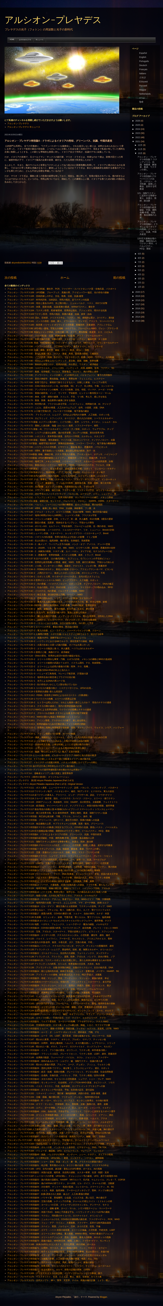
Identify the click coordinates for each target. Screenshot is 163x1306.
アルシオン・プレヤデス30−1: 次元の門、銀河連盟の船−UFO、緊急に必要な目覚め (46, 612)
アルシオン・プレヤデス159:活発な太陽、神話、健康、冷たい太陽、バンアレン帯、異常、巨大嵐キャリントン (60, 1126)
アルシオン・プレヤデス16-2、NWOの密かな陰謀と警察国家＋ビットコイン (43, 717)
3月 (140, 278)
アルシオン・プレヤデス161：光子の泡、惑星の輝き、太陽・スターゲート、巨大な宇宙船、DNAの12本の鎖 (59, 1133)
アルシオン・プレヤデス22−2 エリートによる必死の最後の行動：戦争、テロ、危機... (48, 666)
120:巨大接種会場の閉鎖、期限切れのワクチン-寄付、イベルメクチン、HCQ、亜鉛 (147, 243)
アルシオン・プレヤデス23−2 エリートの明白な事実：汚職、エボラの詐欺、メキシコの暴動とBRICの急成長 (59, 659)
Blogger (103, 1297)
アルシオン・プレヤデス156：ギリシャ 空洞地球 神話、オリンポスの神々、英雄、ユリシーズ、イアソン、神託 (60, 1115)
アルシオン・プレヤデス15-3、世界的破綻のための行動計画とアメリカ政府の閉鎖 (46, 724)
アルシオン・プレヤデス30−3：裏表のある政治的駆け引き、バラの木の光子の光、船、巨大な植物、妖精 (57, 602)
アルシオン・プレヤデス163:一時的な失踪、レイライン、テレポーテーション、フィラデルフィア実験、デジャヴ (61, 1143)
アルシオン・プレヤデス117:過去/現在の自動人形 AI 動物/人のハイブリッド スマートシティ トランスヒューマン (60, 809)
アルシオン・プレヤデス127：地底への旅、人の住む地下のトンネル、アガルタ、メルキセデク (52, 895)
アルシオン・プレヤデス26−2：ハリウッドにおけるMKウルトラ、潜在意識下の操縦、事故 (50, 641)
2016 (138, 308)
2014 (138, 317)
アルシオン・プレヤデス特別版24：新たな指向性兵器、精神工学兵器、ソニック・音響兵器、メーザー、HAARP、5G (63, 971)
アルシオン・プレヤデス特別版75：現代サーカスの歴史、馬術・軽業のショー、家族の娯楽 (50, 1262)
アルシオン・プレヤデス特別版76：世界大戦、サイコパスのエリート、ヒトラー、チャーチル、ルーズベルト (59, 1266)
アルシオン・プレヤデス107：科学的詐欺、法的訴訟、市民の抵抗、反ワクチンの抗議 (48, 299)
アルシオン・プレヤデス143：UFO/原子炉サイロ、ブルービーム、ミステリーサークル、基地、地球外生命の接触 (61, 1003)
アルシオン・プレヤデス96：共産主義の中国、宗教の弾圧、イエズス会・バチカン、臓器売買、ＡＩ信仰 (57, 339)
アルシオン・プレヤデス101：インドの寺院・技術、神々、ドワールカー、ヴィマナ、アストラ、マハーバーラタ (60, 321)
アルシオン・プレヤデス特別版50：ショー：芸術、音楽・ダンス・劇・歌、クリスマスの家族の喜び (55, 1161)
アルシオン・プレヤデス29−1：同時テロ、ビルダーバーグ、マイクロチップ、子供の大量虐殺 (52, 620)
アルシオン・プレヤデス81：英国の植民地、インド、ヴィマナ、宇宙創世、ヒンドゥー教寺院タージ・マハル (59, 393)
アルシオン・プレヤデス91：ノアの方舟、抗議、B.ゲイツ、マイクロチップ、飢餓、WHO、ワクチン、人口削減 (60, 357)
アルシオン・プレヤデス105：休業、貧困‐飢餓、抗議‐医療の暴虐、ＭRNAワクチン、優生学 (51, 307)
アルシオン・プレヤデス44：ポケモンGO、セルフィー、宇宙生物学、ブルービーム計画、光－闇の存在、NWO (60, 526)
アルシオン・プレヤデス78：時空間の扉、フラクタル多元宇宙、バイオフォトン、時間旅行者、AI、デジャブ (59, 404)
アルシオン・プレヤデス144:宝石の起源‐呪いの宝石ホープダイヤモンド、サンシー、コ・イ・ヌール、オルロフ (60, 1010)
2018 (138, 300)
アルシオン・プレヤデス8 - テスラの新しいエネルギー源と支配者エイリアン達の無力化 (49, 759)
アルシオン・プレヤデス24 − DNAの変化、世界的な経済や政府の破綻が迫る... (44, 656)
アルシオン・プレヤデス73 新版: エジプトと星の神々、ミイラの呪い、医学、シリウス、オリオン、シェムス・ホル (62, 422)
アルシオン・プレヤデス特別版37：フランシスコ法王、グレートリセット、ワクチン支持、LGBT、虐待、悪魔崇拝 (62, 1054)
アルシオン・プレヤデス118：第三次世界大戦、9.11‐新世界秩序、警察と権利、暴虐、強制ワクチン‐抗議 (57, 813)
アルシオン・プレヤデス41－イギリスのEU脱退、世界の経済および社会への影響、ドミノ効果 (52, 537)
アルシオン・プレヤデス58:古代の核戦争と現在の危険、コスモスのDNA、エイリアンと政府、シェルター (57, 476)
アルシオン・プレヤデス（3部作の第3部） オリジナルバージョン (38, 777)
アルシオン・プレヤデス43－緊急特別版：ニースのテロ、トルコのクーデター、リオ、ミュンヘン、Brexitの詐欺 (60, 530)
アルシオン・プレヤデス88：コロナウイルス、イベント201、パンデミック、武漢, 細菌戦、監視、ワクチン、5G (60, 368)
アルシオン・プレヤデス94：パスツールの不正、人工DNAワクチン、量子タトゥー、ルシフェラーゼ (55, 346)
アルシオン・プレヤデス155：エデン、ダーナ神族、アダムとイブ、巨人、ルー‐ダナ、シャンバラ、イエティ (59, 1108)
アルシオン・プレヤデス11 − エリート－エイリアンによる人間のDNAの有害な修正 (46, 748)
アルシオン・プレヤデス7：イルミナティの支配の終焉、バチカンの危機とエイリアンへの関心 (52, 762)
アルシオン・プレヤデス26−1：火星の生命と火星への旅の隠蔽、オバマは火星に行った (48, 645)
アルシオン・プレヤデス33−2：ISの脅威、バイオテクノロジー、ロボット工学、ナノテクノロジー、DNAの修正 (60, 584)
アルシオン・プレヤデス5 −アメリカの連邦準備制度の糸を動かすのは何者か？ (44, 769)
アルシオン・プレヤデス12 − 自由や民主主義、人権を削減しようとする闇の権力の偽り (48, 744)
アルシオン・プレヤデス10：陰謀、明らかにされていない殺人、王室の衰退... (44, 751)
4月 (140, 274)
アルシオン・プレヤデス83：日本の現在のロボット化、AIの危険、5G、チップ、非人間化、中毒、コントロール (60, 386)
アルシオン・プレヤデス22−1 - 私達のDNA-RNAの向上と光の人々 (38, 670)
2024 (138, 129)
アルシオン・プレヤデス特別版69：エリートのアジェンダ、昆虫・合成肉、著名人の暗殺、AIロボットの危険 (59, 1237)
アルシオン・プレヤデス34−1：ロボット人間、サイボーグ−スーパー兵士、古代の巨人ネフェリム (53, 576)
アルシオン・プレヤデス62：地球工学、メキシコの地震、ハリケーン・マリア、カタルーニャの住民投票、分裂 (60, 461)
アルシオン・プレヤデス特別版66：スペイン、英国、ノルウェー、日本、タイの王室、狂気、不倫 (54, 1226)
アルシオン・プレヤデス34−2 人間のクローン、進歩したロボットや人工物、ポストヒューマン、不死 (56, 573)
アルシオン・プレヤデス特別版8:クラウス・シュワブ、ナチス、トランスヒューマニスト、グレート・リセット (60, 856)
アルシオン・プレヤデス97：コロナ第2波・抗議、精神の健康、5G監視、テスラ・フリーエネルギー (54, 335)
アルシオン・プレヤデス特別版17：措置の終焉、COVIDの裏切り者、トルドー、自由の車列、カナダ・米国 (58, 913)
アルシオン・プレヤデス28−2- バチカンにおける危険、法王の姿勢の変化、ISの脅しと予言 (50, 623)
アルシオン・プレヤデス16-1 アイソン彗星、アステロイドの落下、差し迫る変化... (47, 720)
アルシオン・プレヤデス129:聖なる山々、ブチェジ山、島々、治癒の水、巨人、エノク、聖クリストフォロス (59, 910)
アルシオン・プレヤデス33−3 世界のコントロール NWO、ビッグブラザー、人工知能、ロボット (53, 580)
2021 (138, 141)
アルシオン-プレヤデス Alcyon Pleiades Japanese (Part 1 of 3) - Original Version (45, 784)
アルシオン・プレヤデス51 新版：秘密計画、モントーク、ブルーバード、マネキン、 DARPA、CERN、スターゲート (63, 501)
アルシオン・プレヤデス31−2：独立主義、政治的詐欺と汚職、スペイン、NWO (45, 594)
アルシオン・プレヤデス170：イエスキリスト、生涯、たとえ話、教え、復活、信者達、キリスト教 (54, 1276)
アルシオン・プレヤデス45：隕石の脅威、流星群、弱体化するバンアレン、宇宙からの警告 (50, 522)
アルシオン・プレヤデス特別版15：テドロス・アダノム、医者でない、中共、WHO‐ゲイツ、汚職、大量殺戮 (58, 899)
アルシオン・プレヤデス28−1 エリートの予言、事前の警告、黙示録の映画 (42, 627)
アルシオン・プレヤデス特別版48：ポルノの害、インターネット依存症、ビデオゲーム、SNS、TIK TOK (57, 1147)
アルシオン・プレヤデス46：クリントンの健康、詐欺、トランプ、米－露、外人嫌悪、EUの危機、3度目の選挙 (60, 519)
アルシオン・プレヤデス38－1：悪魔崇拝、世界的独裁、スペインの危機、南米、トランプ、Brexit (54, 555)
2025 (138, 125)
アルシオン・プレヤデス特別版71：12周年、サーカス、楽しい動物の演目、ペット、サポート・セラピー (57, 1248)
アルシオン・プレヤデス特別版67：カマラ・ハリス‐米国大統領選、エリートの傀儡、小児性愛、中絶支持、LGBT (61, 1230)
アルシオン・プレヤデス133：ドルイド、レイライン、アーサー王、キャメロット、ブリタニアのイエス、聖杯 (59, 938)
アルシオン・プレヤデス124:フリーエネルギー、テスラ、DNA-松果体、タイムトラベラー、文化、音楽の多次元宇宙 (62, 874)
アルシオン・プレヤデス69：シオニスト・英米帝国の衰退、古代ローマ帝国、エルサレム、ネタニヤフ (56, 436)
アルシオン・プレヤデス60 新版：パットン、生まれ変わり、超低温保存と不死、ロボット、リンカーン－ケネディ (61, 468)
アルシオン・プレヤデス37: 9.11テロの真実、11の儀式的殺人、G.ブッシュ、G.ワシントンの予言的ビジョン (58, 558)
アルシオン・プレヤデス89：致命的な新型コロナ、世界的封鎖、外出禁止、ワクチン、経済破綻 (52, 364)
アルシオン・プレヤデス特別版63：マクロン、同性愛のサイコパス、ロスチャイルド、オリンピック (55, 1215)
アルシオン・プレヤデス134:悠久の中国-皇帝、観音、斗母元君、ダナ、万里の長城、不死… (50, 942)
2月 (140, 282)
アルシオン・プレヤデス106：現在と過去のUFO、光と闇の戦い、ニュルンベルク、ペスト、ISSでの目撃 (57, 303)
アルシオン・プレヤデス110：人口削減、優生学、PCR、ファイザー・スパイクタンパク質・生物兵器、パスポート (62, 289)
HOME (12, 39)
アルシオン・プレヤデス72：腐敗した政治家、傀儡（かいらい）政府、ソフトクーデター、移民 (52, 425)
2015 (138, 312)
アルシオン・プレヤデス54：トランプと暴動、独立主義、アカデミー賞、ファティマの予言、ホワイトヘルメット (61, 490)
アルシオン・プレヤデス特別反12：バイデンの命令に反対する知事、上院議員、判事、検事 (50, 881)
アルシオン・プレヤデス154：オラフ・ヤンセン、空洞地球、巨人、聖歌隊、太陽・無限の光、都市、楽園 (57, 1104)
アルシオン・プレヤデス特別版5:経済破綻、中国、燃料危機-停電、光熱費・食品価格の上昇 (50, 838)
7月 (140, 262)
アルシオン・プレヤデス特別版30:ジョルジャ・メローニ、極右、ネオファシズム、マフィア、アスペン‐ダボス (59, 1014)
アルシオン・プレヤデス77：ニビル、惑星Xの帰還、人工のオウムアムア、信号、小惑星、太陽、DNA (55, 407)
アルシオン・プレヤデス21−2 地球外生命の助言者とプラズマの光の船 (41, 677)
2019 (138, 296)
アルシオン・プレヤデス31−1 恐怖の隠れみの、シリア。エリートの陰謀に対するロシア (49, 598)
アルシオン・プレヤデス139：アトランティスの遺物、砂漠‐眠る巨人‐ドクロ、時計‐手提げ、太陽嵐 (54, 974)
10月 (140, 153)
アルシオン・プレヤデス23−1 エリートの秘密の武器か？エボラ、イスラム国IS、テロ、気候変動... (54, 663)
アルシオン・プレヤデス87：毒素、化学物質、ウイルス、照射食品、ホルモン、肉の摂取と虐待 (52, 371)
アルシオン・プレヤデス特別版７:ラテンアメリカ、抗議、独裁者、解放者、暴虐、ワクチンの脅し (54, 849)
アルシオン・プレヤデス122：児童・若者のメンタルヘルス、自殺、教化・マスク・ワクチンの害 (53, 852)
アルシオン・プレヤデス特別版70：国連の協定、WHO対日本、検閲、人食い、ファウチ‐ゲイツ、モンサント (58, 1241)
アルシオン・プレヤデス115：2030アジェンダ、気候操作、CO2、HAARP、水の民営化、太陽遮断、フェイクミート (62, 802)
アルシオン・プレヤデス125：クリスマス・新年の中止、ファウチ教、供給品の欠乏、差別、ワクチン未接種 (58, 877)
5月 (140, 270)
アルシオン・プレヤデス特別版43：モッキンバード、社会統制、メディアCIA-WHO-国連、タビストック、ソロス (61, 1082)
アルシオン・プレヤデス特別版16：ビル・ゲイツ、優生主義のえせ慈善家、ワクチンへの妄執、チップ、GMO (59, 906)
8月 (140, 258)
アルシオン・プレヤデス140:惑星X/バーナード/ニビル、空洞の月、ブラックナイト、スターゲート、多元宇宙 (59, 982)
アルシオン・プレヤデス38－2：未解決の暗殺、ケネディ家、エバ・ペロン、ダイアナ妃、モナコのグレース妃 (59, 551)
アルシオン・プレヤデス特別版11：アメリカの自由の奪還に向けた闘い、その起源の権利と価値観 (54, 870)
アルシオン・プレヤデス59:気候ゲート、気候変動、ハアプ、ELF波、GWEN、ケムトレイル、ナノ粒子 (56, 472)
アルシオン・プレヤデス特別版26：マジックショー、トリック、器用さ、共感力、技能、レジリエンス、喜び (59, 985)
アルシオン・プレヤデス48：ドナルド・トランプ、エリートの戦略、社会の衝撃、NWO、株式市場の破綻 (57, 512)
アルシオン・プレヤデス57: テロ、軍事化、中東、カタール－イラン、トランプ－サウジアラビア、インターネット (61, 479)
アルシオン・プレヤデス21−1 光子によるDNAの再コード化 (36, 681)
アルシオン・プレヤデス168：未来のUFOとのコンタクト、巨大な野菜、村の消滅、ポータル (51, 1244)
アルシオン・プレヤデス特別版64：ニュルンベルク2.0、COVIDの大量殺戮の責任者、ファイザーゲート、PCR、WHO (63, 1219)
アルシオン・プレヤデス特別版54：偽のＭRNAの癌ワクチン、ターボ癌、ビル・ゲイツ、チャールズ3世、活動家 (61, 1183)
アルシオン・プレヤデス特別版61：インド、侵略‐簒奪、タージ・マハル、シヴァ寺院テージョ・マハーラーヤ (59, 1208)
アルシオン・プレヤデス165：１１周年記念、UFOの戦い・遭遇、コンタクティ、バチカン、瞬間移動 (55, 1158)
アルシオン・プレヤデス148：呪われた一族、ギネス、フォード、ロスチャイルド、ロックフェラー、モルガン (59, 1046)
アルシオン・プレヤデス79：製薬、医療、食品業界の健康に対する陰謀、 (42, 400)
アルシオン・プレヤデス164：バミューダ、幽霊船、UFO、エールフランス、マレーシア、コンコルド (55, 1151)
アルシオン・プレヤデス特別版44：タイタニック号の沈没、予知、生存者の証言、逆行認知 (50, 1090)
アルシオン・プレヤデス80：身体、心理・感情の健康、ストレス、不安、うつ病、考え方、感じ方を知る (57, 396)
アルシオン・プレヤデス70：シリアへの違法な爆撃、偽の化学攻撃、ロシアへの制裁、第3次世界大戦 (55, 432)
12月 (140, 145)
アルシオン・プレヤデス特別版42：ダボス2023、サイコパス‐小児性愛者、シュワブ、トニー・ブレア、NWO (59, 1079)
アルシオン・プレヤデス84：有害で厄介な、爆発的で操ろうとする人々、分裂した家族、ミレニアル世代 (57, 382)
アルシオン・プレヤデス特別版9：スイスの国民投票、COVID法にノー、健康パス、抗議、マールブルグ (56, 859)
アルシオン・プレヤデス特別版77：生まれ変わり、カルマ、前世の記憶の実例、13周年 (48, 1269)
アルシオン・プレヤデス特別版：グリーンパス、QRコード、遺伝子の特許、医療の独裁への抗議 (53, 820)
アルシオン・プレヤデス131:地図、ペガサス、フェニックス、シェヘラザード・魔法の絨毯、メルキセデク (58, 924)
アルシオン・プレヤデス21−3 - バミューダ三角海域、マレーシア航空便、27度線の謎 (47, 673)
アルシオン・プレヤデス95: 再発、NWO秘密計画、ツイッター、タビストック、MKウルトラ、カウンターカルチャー (62, 343)
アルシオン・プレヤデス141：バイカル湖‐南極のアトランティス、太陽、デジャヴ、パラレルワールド (55, 989)
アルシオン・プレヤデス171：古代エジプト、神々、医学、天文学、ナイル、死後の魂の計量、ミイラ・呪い (58, 1280)
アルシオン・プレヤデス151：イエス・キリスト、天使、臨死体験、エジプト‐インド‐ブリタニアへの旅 (56, 1086)
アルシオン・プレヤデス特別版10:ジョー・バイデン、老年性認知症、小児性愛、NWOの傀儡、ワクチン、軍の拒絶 (62, 867)
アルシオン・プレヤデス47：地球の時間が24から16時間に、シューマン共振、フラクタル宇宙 (52, 515)
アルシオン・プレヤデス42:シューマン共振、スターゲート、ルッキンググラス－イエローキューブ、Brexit (58, 533)
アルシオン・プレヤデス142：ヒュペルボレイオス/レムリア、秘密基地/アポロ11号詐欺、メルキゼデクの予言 (59, 996)
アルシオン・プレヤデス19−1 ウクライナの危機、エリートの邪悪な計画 (41, 699)
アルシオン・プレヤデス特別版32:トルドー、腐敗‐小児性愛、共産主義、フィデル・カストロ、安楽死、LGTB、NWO (63, 1028)
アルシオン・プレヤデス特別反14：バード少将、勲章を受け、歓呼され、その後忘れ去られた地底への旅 (57, 892)
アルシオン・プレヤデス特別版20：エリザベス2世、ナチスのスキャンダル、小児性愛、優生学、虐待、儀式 (58, 935)
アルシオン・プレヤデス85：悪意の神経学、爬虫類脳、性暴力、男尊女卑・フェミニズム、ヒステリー (56, 379)
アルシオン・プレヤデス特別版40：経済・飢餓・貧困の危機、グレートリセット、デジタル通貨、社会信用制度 (60, 1072)
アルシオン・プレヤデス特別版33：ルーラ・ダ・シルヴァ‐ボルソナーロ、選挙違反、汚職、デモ (53, 1032)
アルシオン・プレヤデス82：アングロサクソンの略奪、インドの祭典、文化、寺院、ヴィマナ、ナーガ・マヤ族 (60, 389)
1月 (140, 287)
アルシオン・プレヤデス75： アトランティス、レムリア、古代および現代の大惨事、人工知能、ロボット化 (58, 414)
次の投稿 (11, 277)
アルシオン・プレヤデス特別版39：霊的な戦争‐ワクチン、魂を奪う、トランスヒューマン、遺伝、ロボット (58, 1068)
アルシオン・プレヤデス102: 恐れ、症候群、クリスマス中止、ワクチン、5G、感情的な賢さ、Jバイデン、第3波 (60, 317)
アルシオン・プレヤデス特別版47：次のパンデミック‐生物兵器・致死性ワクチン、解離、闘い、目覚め (56, 1136)
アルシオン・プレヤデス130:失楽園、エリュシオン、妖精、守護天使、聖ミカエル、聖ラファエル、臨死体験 (59, 917)
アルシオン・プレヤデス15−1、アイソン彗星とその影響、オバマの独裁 (41, 733)
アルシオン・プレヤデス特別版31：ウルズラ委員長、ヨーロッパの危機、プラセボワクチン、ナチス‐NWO (57, 1021)
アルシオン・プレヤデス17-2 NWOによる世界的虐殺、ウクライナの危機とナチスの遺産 (49, 709)
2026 (138, 121)
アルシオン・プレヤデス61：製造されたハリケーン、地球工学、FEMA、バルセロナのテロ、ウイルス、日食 (58, 465)
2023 (138, 133)
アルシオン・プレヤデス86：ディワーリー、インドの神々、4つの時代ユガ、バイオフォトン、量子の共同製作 (59, 375)
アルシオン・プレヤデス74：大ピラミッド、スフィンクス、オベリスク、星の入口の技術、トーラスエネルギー (60, 418)
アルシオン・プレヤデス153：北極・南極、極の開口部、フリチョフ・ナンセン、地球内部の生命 (53, 1097)
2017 (138, 304)
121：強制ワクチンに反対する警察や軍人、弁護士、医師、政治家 (147, 197)
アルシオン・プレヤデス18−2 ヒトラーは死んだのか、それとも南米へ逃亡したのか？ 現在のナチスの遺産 (59, 702)
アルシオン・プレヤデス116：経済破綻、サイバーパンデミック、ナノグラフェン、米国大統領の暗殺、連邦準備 (60, 805)
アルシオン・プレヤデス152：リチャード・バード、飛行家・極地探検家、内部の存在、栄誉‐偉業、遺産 (57, 1093)
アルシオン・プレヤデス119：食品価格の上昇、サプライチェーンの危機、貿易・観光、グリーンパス (55, 823)
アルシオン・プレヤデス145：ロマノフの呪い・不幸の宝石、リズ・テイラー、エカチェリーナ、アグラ (56, 1018)
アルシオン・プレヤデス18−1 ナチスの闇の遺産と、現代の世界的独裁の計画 (44, 706)
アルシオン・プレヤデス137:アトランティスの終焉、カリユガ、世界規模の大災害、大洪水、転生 (53, 964)
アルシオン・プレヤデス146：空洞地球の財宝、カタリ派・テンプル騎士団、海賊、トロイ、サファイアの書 (58, 1025)
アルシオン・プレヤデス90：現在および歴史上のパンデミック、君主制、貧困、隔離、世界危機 (52, 361)
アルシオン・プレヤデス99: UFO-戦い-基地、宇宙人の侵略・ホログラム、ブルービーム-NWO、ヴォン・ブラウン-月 (62, 328)
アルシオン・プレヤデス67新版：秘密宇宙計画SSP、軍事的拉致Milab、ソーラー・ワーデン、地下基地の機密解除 (61, 443)
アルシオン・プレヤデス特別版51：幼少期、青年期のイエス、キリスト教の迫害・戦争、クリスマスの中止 (58, 1165)
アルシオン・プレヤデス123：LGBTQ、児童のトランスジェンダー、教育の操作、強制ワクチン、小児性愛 (58, 863)
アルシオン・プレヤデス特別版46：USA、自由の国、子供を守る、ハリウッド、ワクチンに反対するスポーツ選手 (61, 1111)
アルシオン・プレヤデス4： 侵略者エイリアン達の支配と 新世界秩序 (40, 773)
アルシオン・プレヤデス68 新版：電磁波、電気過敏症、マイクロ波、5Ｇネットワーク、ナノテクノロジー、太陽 (61, 440)
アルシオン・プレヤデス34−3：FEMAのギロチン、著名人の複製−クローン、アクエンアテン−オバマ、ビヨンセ (60, 569)
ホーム (64, 277)
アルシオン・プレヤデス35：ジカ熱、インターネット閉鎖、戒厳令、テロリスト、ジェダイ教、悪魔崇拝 (57, 566)
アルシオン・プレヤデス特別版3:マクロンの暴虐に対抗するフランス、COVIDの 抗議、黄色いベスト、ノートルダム (62, 827)
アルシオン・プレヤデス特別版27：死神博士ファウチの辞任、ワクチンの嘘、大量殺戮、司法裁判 (54, 992)
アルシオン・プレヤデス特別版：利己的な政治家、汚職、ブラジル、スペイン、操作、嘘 (49, 816)
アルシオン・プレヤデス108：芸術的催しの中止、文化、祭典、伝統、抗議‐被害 (45, 296)
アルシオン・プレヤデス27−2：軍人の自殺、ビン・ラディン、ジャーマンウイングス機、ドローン (54, 630)
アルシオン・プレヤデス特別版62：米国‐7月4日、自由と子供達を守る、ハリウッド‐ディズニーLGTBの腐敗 (58, 1212)
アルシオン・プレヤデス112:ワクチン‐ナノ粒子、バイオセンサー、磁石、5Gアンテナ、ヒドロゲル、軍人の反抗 (60, 791)
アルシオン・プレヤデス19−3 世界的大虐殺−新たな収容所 (34, 691)
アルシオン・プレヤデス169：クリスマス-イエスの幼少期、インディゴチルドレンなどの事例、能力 (54, 1273)
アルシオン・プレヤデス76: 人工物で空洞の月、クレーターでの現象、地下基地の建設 (48, 411)
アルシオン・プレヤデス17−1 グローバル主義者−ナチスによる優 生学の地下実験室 (47, 713)
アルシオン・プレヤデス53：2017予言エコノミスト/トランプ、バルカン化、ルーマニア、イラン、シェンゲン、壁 (61, 494)
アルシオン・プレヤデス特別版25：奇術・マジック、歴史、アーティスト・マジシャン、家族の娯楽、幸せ (58, 978)
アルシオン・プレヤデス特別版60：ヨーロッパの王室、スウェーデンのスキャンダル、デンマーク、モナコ (58, 1205)
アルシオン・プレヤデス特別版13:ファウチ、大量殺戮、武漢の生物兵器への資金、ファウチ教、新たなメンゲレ (60, 885)
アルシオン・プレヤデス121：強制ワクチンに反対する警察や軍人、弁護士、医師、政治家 (50, 841)
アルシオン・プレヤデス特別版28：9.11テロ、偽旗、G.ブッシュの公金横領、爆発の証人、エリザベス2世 (57, 1000)
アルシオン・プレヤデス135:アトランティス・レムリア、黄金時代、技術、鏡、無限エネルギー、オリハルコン (60, 949)
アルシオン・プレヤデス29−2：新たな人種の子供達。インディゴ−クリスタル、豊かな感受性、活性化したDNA (60, 616)
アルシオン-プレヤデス (53, 20)
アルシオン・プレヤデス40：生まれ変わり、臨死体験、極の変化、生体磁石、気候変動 (48, 540)
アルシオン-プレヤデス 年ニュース (23, 127)
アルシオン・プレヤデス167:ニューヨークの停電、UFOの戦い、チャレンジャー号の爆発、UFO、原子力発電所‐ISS (62, 1176)
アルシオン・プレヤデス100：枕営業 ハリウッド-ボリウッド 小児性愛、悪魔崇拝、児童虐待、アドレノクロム (59, 325)
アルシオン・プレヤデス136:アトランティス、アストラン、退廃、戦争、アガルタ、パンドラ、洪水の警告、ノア (61, 956)
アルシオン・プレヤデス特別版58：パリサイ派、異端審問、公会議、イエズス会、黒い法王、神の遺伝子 (57, 1197)
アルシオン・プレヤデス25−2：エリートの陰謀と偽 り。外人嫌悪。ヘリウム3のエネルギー (50, 648)
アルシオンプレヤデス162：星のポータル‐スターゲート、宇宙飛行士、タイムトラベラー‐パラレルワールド (58, 1140)
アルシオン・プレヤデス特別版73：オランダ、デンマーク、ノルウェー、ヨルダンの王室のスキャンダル (57, 1255)
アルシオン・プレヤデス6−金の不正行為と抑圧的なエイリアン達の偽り (41, 766)
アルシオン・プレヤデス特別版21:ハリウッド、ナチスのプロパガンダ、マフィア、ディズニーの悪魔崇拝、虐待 (60, 946)
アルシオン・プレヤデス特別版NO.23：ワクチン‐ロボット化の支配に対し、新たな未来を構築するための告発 (59, 960)
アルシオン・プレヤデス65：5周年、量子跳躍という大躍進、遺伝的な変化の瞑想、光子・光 (51, 450)
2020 (138, 292)
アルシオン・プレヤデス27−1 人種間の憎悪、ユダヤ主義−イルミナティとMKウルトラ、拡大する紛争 (55, 634)
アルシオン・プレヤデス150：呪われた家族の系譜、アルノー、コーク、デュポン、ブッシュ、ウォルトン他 (58, 1064)
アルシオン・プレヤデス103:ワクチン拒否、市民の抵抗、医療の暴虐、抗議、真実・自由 (49, 314)
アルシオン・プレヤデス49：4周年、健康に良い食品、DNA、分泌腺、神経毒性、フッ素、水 (51, 508)
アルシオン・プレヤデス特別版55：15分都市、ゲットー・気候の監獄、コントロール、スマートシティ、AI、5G (60, 1187)
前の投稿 (119, 277)
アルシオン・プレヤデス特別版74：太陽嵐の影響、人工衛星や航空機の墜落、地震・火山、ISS (52, 1258)
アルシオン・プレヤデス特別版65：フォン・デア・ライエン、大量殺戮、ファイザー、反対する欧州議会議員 (59, 1223)
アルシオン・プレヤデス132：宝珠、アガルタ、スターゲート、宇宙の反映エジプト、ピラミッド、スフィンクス (60, 931)
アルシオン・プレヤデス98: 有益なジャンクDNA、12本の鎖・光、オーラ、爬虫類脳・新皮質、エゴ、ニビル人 (60, 332)
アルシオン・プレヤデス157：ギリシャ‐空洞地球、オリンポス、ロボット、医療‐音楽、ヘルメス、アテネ (57, 1118)
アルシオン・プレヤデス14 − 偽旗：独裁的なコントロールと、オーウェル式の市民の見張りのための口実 (57, 737)
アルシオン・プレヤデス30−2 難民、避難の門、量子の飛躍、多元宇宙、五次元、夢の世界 (50, 609)
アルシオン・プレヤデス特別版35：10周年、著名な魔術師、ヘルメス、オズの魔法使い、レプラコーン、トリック (61, 1043)
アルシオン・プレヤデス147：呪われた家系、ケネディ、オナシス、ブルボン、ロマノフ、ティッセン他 (56, 1039)
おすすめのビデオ (25, 40)
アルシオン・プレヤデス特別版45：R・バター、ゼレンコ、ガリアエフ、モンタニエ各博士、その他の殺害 (57, 1100)
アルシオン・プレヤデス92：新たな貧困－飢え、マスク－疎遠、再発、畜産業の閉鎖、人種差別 (52, 353)
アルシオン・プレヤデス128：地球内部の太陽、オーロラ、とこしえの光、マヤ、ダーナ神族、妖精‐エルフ (58, 902)
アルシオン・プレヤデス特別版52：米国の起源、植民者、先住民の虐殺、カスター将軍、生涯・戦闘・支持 (58, 1172)
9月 (140, 254)
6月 (140, 266)
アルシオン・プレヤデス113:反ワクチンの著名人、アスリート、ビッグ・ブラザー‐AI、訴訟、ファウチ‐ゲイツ (59, 795)
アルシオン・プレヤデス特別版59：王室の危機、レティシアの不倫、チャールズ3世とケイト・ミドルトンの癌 (59, 1201)
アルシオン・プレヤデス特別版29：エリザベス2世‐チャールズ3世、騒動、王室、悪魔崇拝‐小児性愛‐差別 (57, 1007)
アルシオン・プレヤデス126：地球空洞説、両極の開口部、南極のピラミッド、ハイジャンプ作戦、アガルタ (58, 888)
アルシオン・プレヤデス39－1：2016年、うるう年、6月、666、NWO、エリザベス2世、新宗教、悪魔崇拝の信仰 (61, 548)
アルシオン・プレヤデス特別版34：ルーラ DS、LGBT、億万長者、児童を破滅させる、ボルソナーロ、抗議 (59, 1036)
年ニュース (39, 40)
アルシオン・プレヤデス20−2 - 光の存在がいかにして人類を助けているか (42, 684)
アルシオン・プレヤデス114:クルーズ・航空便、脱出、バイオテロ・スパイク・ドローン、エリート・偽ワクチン (61, 798)
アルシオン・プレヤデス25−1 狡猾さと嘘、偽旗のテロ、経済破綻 (38, 652)
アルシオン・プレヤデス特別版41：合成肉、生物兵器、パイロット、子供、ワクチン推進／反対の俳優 (56, 1075)
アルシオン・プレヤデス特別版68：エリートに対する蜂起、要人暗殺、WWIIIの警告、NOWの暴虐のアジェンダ (60, 1233)
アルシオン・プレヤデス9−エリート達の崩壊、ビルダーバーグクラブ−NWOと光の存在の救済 (51, 755)
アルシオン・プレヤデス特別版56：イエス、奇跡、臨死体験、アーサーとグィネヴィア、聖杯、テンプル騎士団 (60, 1190)
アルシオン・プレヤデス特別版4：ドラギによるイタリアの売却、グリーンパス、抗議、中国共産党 (54, 834)
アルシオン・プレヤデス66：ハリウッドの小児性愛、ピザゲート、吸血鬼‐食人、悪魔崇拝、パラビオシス (57, 447)
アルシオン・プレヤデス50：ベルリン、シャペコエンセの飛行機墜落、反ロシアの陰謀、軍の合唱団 (55, 504)
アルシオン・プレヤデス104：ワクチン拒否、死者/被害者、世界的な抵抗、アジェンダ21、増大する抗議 (57, 310)
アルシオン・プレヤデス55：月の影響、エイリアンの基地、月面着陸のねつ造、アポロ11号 (50, 486)
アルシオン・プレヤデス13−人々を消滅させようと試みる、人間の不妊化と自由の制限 (48, 741)
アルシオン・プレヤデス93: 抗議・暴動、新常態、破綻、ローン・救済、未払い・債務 (48, 350)
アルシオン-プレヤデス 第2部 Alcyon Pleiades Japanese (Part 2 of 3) (40, 780)
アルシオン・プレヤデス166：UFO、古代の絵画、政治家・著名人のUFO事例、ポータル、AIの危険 (54, 1169)
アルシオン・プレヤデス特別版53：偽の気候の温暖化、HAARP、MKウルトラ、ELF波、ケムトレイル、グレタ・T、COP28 (66, 1179)
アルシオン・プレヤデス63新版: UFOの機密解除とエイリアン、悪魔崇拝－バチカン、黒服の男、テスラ (56, 458)
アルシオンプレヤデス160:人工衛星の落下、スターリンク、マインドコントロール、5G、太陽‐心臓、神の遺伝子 (60, 1129)
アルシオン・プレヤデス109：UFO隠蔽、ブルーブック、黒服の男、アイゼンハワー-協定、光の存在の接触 (58, 292)
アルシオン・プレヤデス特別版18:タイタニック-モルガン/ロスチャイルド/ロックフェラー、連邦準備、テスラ (59, 920)
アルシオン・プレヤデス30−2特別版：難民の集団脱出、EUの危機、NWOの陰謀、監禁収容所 (51, 605)
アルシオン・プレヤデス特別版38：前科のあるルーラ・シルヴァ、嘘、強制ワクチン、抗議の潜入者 (55, 1061)
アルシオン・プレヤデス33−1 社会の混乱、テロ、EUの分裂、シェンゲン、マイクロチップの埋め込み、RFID (60, 587)
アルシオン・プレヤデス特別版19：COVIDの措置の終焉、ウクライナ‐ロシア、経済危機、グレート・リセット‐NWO (62, 928)
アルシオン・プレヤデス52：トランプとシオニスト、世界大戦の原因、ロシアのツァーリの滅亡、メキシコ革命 (60, 497)
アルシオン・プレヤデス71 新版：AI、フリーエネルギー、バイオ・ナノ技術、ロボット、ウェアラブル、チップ (60, 429)
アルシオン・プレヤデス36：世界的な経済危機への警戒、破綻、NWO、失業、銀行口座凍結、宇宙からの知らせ (60, 562)
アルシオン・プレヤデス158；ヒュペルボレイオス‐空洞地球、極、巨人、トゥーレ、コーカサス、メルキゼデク (60, 1122)
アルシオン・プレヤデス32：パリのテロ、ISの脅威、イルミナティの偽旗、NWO (45, 591)
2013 (138, 321)
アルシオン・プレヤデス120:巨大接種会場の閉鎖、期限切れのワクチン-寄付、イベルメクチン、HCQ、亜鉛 (58, 831)
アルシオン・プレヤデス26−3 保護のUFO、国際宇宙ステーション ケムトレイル (46, 638)
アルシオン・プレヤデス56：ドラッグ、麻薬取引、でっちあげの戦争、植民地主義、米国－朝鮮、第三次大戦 (59, 483)
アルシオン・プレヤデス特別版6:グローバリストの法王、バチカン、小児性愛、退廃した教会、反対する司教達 (60, 845)
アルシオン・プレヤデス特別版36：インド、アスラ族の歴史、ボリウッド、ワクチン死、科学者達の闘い (57, 1050)
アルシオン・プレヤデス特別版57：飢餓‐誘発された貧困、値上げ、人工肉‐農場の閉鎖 (48, 1194)
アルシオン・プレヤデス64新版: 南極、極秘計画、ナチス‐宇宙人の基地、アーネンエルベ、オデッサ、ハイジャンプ (62, 454)
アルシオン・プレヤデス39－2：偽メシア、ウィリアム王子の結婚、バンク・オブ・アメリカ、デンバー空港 (58, 544)
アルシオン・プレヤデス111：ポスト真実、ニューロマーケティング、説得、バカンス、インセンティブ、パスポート (62, 787)
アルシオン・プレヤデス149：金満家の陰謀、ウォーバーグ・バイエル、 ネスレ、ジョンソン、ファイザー (58, 1057)
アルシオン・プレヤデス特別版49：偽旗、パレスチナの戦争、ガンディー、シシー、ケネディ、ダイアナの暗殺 (60, 1154)
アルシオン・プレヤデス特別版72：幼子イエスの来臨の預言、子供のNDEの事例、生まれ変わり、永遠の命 (58, 1251)
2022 (138, 137)
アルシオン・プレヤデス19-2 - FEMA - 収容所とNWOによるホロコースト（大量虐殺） (48, 695)
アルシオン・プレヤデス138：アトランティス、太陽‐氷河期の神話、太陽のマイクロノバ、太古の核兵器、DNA (60, 967)
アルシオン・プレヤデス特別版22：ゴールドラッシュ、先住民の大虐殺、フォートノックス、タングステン (58, 953)
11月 (140, 149)
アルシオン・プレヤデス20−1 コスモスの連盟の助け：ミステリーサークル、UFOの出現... (50, 688)
